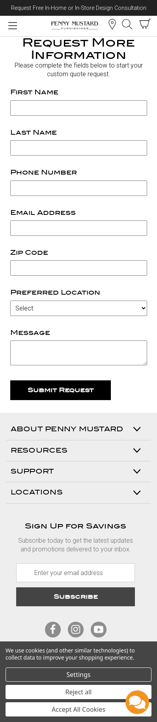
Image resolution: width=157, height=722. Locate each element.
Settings (79, 674)
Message (30, 333)
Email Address (43, 212)
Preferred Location (55, 292)
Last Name (33, 132)
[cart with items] (145, 24)
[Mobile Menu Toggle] (12, 25)
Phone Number (43, 172)
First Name (34, 92)
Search (127, 24)
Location (112, 24)
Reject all (78, 692)
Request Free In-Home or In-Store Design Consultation (78, 8)
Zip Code (29, 252)
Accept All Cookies (78, 709)
